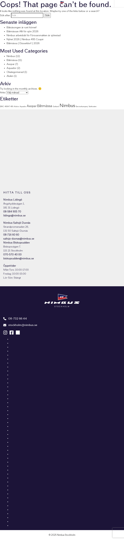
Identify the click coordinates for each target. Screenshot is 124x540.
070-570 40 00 (12, 254)
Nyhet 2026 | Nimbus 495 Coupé (25, 39)
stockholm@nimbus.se (20, 325)
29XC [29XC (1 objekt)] (2, 106)
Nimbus (11, 56)
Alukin (10, 76)
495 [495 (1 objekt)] (11, 106)
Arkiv (2, 92)
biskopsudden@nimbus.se (18, 258)
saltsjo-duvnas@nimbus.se (18, 238)
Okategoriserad (15, 72)
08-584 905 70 (12, 211)
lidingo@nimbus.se (14, 215)
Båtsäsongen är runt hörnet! (22, 27)
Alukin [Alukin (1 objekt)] (16, 106)
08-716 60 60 (11, 234)
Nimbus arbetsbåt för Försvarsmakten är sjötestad (34, 35)
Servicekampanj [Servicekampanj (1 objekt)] (82, 106)
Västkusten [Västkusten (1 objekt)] (92, 106)
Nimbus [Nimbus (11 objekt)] (67, 105)
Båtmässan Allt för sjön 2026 (22, 31)
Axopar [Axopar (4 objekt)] (31, 106)
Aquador (11, 68)
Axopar (11, 64)
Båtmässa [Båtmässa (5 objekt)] (44, 106)
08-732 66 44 (15, 318)
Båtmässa (12, 60)
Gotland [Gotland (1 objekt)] (56, 106)
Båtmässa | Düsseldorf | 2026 (23, 43)
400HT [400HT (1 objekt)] (7, 106)
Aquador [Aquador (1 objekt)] (23, 106)
